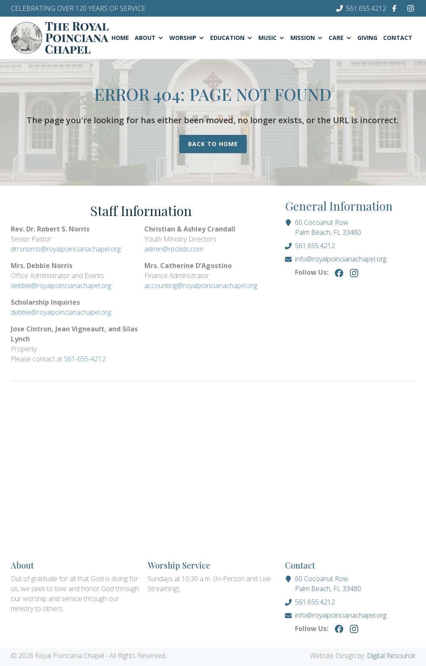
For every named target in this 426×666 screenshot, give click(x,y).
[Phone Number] (361, 8)
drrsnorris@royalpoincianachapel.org (66, 248)
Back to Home (213, 144)
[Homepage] (60, 38)
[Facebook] (394, 8)
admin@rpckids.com (173, 248)
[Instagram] (410, 8)
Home (120, 38)
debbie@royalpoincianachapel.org (61, 285)
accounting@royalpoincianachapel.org (200, 285)
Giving (367, 38)
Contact (397, 38)
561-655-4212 (85, 358)
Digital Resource (391, 655)
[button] (149, 38)
